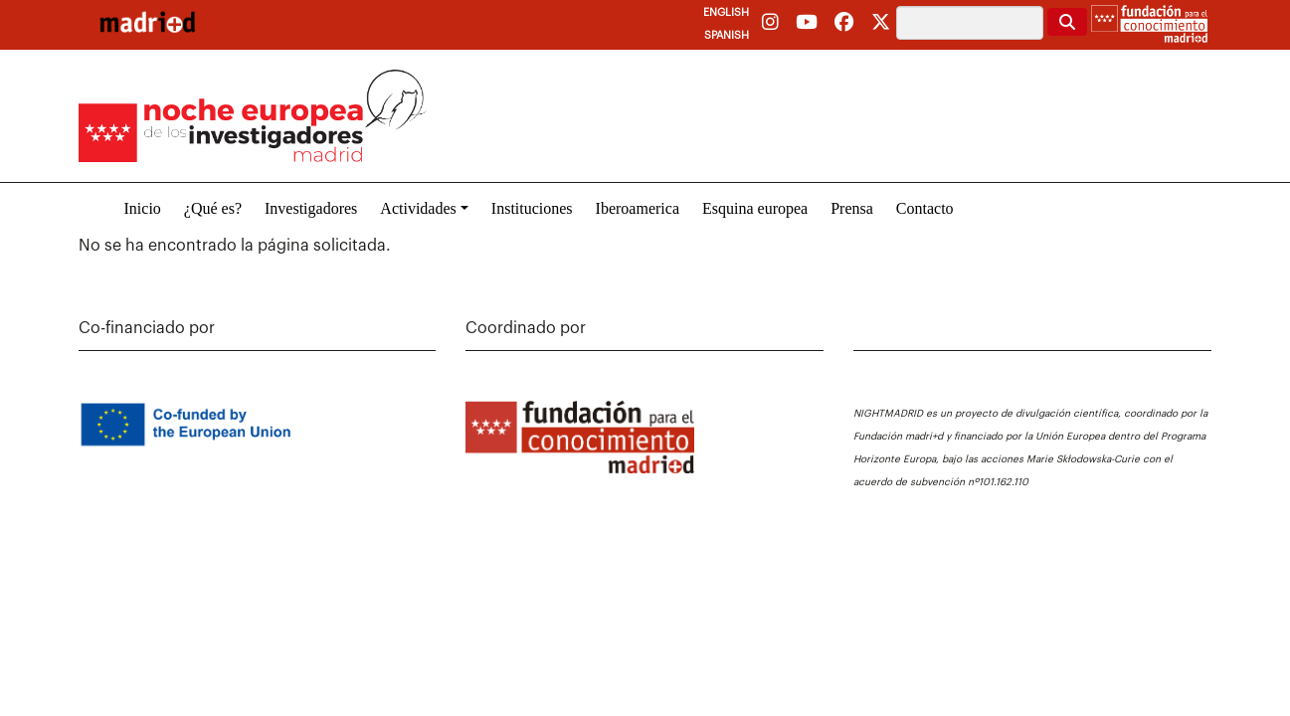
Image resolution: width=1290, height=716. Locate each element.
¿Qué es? (213, 208)
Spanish (726, 35)
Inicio (142, 208)
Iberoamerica (637, 208)
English (726, 12)
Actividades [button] (418, 208)
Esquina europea (755, 208)
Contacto (925, 208)
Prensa (851, 208)
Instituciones (532, 208)
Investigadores (311, 208)
